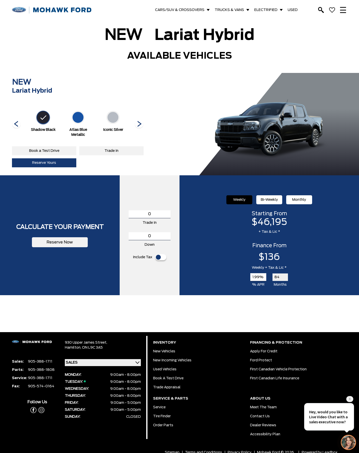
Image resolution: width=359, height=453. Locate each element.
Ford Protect (261, 360)
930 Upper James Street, (86, 342)
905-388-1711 (40, 361)
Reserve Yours (44, 163)
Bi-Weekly (269, 200)
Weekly (239, 200)
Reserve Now (60, 242)
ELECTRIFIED (265, 10)
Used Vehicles (165, 369)
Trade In (111, 151)
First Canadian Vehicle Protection (278, 369)
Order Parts (163, 425)
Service (159, 407)
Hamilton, (73, 347)
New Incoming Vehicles (172, 360)
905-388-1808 (41, 370)
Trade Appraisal (166, 387)
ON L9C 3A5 (92, 347)
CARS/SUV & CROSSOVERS (179, 10)
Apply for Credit (263, 351)
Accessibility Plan (265, 434)
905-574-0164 (41, 386)
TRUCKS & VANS (229, 10)
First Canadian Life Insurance (274, 378)
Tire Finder (162, 416)
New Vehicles (164, 351)
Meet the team (263, 407)
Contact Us (260, 416)
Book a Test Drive (44, 151)
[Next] (16, 124)
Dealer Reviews (263, 425)
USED (293, 10)
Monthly (299, 200)
